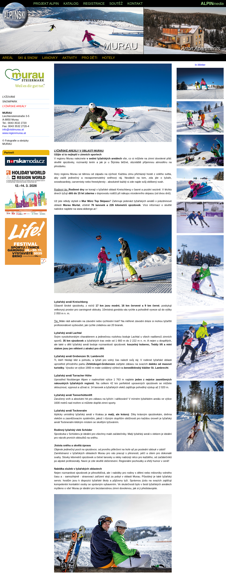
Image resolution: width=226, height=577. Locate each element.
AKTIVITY (69, 58)
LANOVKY (50, 58)
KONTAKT (135, 3)
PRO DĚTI (89, 58)
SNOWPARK (9, 101)
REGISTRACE (94, 3)
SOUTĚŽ (116, 3)
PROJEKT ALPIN (46, 3)
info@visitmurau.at (13, 129)
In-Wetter (200, 65)
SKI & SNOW (27, 58)
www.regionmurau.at (14, 133)
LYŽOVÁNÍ (8, 96)
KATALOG (71, 3)
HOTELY (108, 58)
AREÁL (7, 58)
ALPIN (212, 3)
